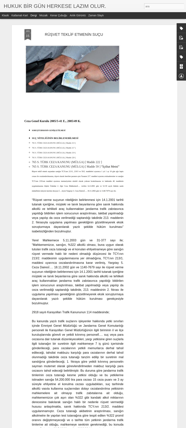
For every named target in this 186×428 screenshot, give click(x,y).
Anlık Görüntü (78, 15)
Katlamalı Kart (19, 15)
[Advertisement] (144, 67)
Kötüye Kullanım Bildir (126, 426)
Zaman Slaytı (96, 15)
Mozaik (43, 15)
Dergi (33, 15)
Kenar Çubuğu (58, 15)
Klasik (5, 15)
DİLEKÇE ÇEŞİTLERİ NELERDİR (80, 381)
